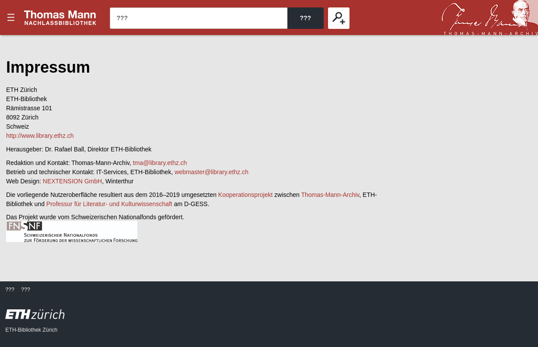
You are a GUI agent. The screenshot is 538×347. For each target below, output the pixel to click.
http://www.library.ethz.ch (40, 135)
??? (60, 17)
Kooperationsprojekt (245, 194)
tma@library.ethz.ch (160, 162)
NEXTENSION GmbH (72, 181)
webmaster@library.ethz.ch (211, 171)
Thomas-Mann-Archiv (330, 194)
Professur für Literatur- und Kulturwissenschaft (109, 203)
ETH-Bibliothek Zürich (31, 330)
